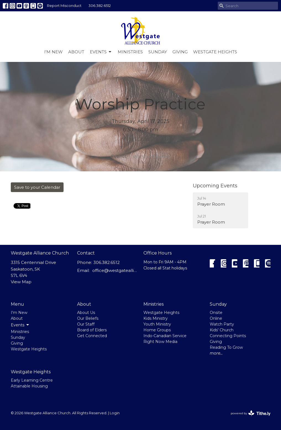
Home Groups (157, 329)
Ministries (130, 51)
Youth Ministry (157, 324)
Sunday (157, 51)
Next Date (140, 138)
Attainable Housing (29, 386)
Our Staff (85, 324)
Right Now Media (160, 341)
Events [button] (20, 325)
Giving (180, 51)
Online (216, 318)
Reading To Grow (226, 347)
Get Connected (92, 335)
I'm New (53, 51)
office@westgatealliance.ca (115, 270)
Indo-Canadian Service (165, 335)
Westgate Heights (215, 51)
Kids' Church (221, 329)
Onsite (216, 312)
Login (115, 413)
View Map (21, 281)
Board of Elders (92, 329)
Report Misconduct (64, 5)
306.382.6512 (99, 5)
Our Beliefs (87, 318)
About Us (86, 312)
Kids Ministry (155, 318)
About (76, 51)
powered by (251, 413)
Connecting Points (228, 335)
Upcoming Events (215, 186)
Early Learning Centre (32, 380)
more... (216, 353)
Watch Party (222, 324)
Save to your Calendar (37, 187)
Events (101, 52)
